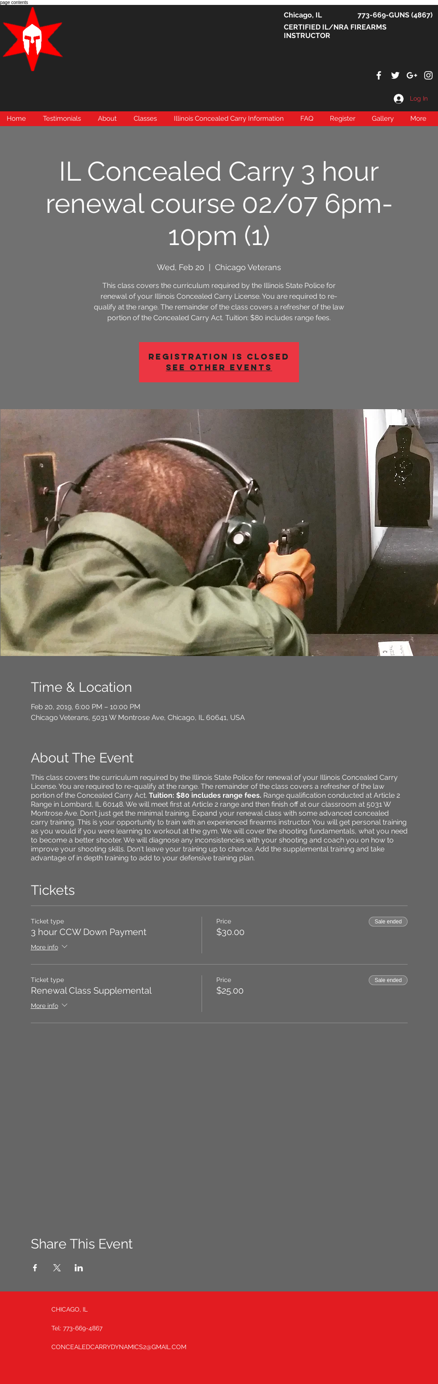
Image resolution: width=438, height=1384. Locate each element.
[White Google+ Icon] (411, 75)
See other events (219, 367)
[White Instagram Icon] (428, 75)
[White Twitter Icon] (395, 75)
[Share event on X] (57, 1267)
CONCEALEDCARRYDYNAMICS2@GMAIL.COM (118, 1346)
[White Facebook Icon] (378, 75)
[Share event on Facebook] (35, 1267)
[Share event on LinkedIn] (79, 1267)
